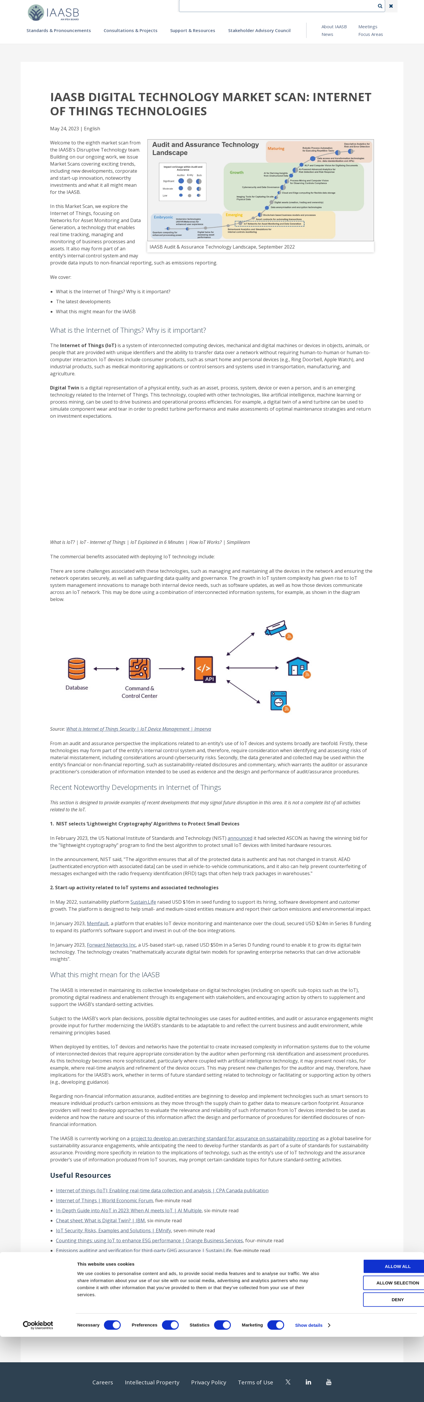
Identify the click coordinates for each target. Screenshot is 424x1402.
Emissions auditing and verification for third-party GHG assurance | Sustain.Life (143, 1250)
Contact (271, 6)
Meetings (367, 26)
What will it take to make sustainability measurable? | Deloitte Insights (134, 1260)
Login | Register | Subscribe (344, 6)
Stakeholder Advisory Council (259, 30)
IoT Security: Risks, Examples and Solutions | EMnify (113, 1230)
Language (298, 6)
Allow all (375, 1331)
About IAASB (334, 26)
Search (383, 6)
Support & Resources (192, 30)
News (327, 34)
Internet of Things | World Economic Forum (104, 1200)
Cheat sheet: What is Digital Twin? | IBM (100, 1220)
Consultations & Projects (131, 30)
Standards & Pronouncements (58, 30)
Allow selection (375, 1348)
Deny (375, 1364)
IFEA (249, 6)
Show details (309, 1390)
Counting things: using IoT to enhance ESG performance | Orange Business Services (149, 1240)
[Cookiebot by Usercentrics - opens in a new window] (38, 1390)
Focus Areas (370, 34)
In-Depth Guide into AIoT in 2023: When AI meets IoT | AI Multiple (129, 1210)
